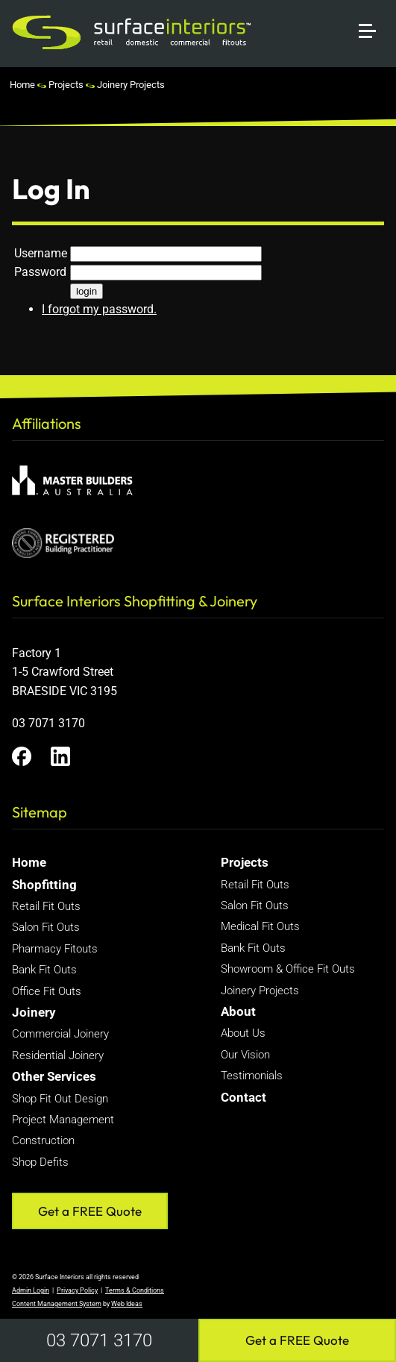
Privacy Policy (77, 1290)
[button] (374, 13)
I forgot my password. (99, 309)
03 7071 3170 (99, 1340)
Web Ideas (126, 1304)
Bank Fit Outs (44, 969)
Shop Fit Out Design (60, 1098)
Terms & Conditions (134, 1290)
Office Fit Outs (46, 991)
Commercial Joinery (60, 1034)
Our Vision (245, 1054)
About (238, 1011)
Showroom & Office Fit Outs (288, 969)
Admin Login (30, 1290)
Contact (243, 1097)
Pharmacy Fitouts (55, 948)
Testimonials (252, 1075)
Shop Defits (40, 1162)
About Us (243, 1033)
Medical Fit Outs (260, 926)
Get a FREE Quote (297, 1340)
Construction (43, 1140)
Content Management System (56, 1304)
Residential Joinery (58, 1055)
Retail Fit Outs (46, 906)
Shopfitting (44, 884)
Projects (66, 84)
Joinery (34, 1012)
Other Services (54, 1076)
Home (22, 84)
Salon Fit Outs (46, 927)
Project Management (63, 1119)
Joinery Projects (131, 84)
